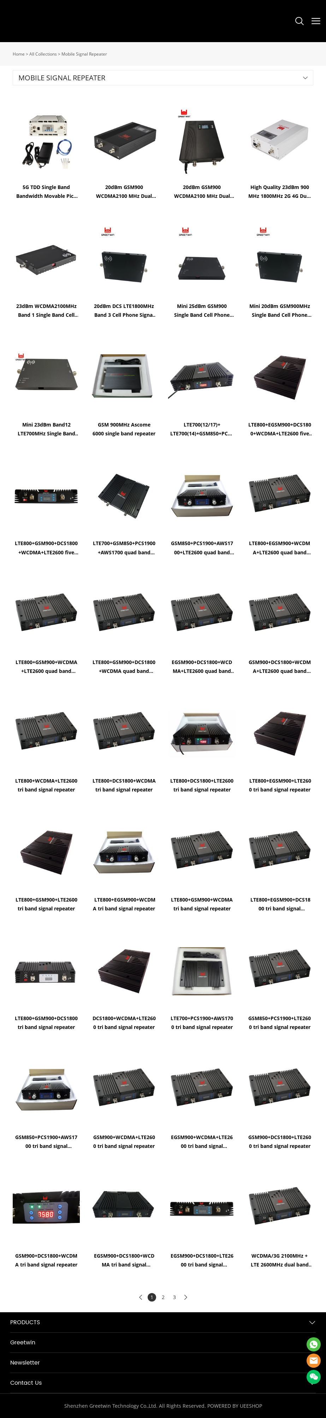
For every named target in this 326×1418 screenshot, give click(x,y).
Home (19, 54)
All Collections (43, 54)
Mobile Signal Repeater (84, 54)
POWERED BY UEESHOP (234, 1405)
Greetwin (22, 1342)
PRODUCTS (25, 1322)
